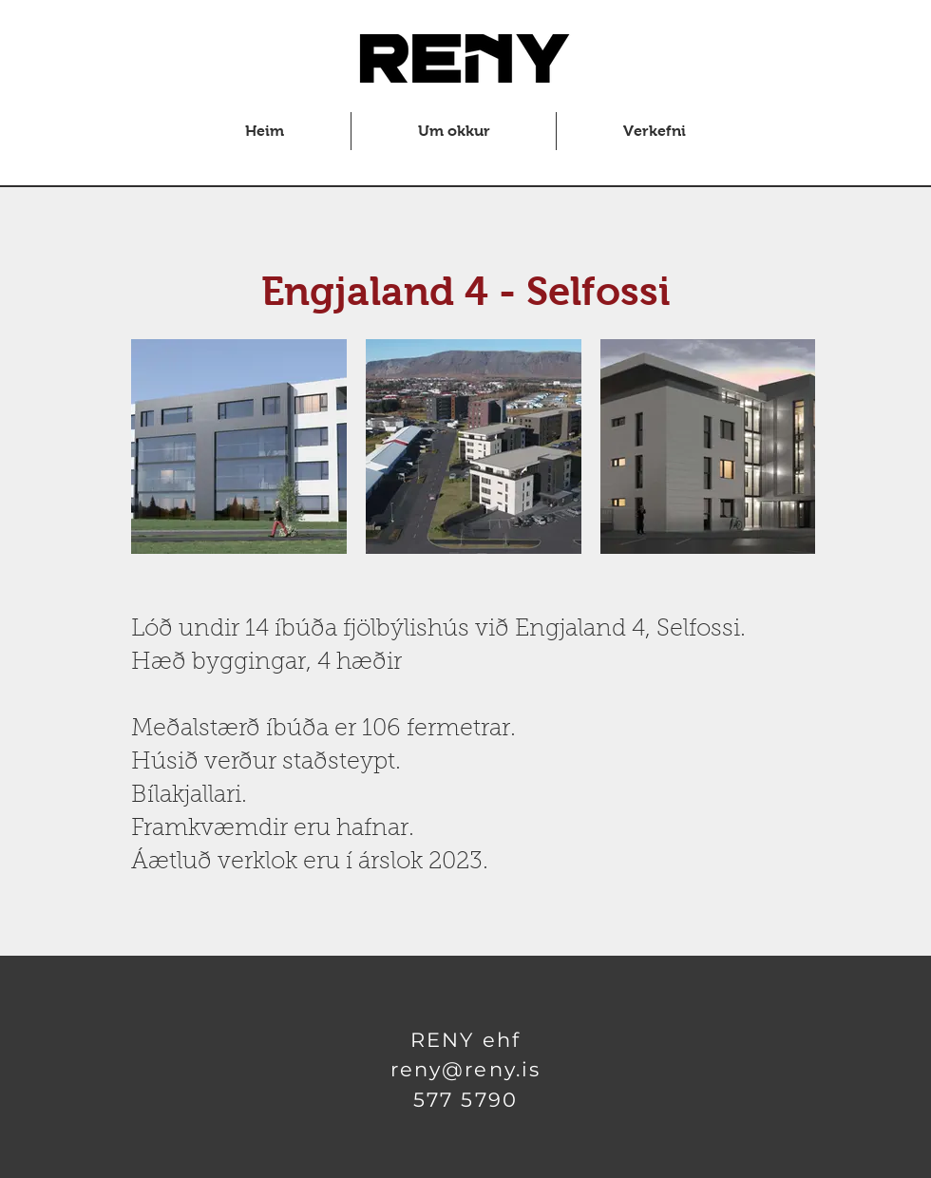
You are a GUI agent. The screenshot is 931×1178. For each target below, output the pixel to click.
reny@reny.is (465, 1069)
